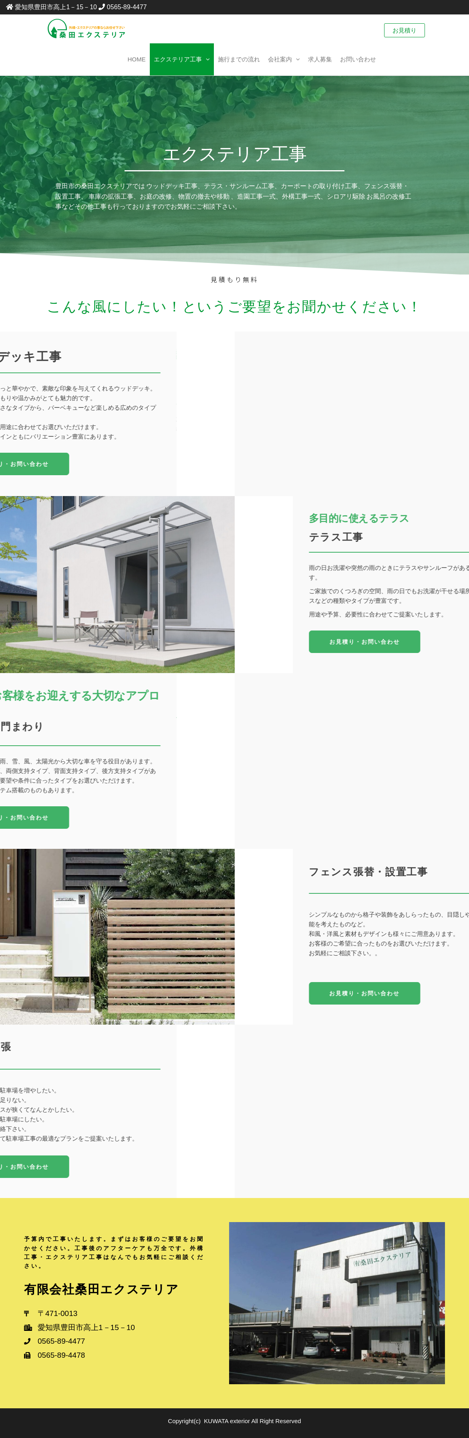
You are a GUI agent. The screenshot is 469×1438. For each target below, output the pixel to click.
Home (137, 59)
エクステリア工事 (178, 59)
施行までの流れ (239, 59)
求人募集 (320, 59)
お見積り (405, 30)
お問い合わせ (358, 59)
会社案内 (280, 59)
